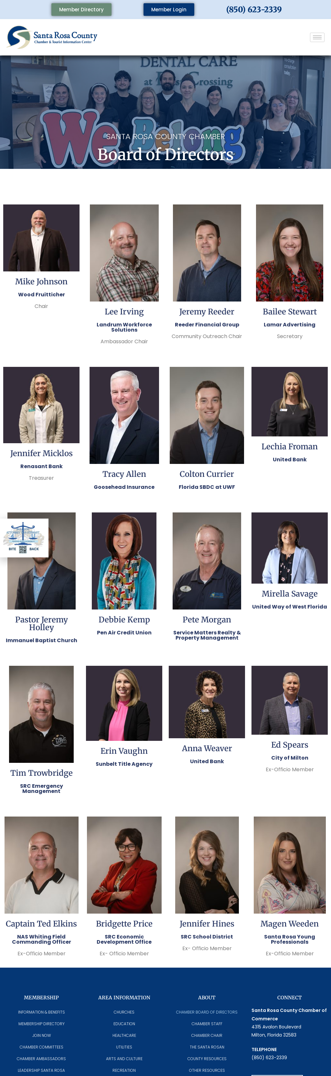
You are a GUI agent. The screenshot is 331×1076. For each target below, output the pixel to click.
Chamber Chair (206, 1035)
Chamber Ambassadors (41, 1058)
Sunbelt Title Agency (124, 764)
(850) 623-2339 (254, 10)
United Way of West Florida (289, 606)
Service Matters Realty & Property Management (207, 635)
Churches (124, 1012)
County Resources (207, 1058)
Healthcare (124, 1035)
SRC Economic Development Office (124, 939)
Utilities (124, 1047)
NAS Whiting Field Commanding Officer (41, 939)
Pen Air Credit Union (124, 632)
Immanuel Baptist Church (41, 640)
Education (124, 1024)
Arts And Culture (124, 1058)
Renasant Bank (41, 466)
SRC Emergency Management (41, 788)
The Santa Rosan (207, 1047)
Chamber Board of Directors (207, 1012)
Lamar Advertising (289, 324)
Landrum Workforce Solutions (124, 327)
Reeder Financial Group (207, 324)
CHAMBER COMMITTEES (41, 1047)
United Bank (290, 459)
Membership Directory (41, 1024)
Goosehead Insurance (124, 487)
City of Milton (289, 758)
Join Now (41, 1035)
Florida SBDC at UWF (207, 487)
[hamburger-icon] (317, 37)
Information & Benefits (41, 1012)
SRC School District (207, 936)
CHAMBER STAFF (207, 1024)
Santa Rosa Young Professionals (289, 939)
